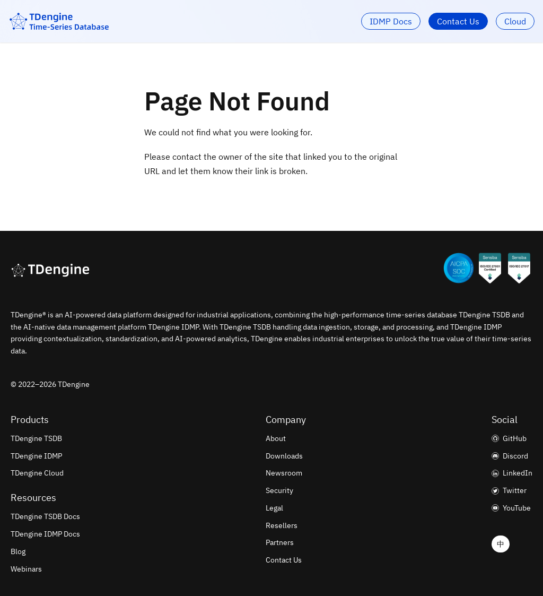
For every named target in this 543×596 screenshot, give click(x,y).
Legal (274, 508)
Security (279, 490)
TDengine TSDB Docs (45, 516)
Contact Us (458, 21)
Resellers (281, 525)
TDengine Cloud (37, 473)
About (276, 438)
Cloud (515, 21)
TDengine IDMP (36, 456)
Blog (18, 551)
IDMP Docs (391, 21)
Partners (280, 542)
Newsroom (284, 473)
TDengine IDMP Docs (45, 534)
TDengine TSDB (36, 438)
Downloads (284, 456)
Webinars (26, 569)
